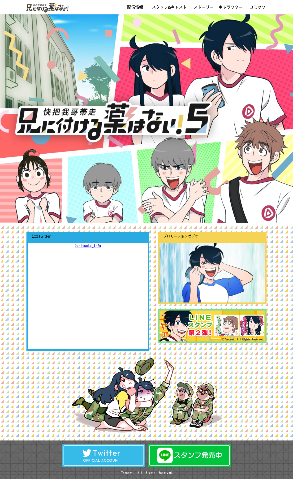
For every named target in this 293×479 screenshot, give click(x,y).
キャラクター (231, 7)
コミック (258, 7)
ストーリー (204, 7)
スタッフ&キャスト (169, 7)
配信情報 (135, 7)
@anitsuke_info (88, 245)
